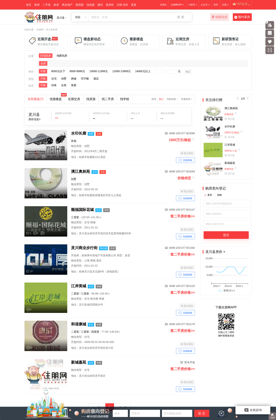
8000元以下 (58, 71)
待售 (54, 85)
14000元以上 (143, 71)
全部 (43, 63)
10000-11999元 (99, 71)
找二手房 (108, 99)
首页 (28, 4)
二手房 (47, 4)
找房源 (90, 99)
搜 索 (180, 17)
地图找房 (219, 17)
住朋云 (163, 4)
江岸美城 (229, 144)
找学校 (124, 99)
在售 (63, 85)
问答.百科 (122, 4)
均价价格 (171, 99)
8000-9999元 (77, 71)
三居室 (75, 217)
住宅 (54, 78)
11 (31, 157)
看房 (209, 195)
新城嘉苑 (229, 162)
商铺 (73, 78)
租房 (56, 4)
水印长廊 (229, 126)
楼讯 (100, 4)
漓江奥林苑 (231, 108)
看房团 (80, 4)
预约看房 (242, 17)
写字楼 (85, 78)
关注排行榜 (213, 100)
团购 (219, 195)
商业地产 (67, 4)
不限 (43, 71)
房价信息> (34, 119)
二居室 (75, 293)
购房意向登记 (215, 188)
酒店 (96, 78)
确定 (188, 71)
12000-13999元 (121, 71)
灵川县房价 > (215, 251)
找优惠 (91, 4)
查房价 (110, 4)
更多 (133, 4)
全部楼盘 (36, 99)
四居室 (95, 331)
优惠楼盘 (57, 98)
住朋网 (39, 29)
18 (31, 195)
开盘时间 (185, 99)
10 (31, 271)
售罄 (73, 85)
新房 (37, 4)
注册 (224, 4)
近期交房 (74, 99)
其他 (73, 140)
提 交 (201, 413)
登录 (215, 4)
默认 (161, 99)
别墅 (63, 78)
